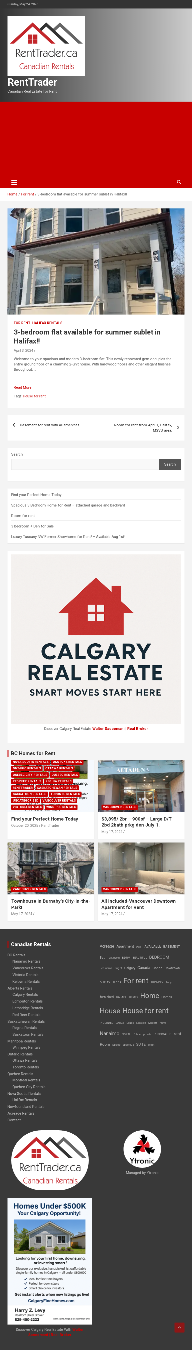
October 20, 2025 (24, 826)
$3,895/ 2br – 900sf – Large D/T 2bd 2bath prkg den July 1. (137, 822)
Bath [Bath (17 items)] (103, 957)
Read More (23, 387)
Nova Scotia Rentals (30, 762)
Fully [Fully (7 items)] (169, 982)
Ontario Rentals (27, 768)
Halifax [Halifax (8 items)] (133, 997)
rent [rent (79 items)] (177, 1033)
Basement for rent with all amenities (50, 425)
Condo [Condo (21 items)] (157, 968)
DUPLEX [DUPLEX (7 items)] (105, 982)
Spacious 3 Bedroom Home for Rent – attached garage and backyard (68, 505)
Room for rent (23, 515)
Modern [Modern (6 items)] (153, 1022)
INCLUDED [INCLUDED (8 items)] (107, 1022)
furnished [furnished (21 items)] (107, 997)
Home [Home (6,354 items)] (149, 996)
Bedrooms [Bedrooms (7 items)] (106, 968)
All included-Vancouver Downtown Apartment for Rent (139, 904)
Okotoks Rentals (67, 762)
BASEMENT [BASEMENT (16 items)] (171, 946)
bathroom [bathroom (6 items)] (114, 957)
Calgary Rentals (25, 994)
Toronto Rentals (65, 794)
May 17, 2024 (112, 832)
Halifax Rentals (47, 323)
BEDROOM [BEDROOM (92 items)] (159, 957)
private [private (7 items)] (147, 1034)
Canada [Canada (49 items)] (144, 967)
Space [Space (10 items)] (116, 1044)
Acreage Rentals (21, 1113)
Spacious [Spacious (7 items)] (128, 1044)
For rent (22, 323)
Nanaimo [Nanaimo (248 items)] (110, 1033)
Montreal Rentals (26, 1080)
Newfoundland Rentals (26, 1106)
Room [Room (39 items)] (105, 1044)
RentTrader (32, 82)
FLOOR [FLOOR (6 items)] (116, 982)
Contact (14, 1120)
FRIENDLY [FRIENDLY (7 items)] (157, 982)
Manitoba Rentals (22, 1041)
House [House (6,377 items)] (110, 1011)
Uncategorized (25, 800)
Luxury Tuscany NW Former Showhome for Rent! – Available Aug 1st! (68, 536)
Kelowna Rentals (26, 981)
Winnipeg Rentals (61, 807)
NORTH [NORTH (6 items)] (126, 1034)
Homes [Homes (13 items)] (167, 997)
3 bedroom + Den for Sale (32, 526)
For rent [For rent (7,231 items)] (136, 981)
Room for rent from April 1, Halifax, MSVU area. (143, 428)
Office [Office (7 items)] (137, 1034)
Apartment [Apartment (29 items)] (125, 946)
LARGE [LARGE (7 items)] (120, 1022)
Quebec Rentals (65, 775)
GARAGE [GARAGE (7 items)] (121, 997)
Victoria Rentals (27, 807)
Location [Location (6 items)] (141, 1022)
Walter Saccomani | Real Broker (120, 728)
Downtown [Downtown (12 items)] (172, 968)
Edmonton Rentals (27, 1001)
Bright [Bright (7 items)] (118, 968)
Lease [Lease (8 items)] (130, 1022)
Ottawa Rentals (59, 768)
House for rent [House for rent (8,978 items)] (145, 1011)
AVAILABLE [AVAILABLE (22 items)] (152, 946)
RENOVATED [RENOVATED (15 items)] (163, 1034)
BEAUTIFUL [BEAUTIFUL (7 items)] (139, 957)
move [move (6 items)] (163, 1022)
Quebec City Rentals (30, 775)
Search (17, 454)
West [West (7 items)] (151, 1044)
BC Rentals (17, 955)
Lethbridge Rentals (27, 1008)
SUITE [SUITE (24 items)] (141, 1044)
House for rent (34, 396)
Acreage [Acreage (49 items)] (107, 946)
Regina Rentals (59, 781)
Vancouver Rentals (59, 800)
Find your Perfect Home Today (36, 495)
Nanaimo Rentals (26, 961)
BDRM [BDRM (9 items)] (126, 957)
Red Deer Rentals (27, 781)
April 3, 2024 (23, 350)
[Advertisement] (96, 139)
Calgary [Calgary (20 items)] (129, 968)
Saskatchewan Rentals (57, 788)
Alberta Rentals (20, 988)
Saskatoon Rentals (29, 794)
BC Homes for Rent (33, 753)
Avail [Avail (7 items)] (139, 946)
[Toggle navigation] (14, 182)
